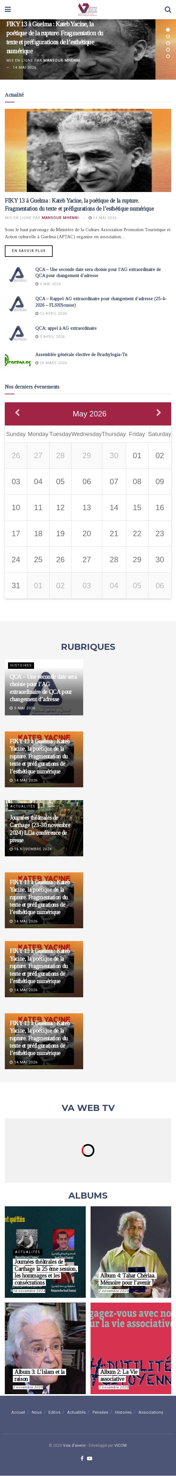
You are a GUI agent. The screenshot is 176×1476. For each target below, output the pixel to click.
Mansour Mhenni (61, 60)
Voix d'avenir (74, 1446)
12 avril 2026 (51, 313)
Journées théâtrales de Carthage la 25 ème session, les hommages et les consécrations (45, 1272)
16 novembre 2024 (31, 849)
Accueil (18, 1412)
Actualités (22, 806)
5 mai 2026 (48, 284)
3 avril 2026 (50, 337)
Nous (37, 1412)
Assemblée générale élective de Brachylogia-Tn (81, 355)
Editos (54, 1412)
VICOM (120, 1446)
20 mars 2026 (51, 363)
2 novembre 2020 (114, 1291)
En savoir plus (29, 251)
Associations (150, 1412)
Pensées (100, 1412)
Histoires (21, 666)
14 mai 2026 (103, 218)
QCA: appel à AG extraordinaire (66, 328)
